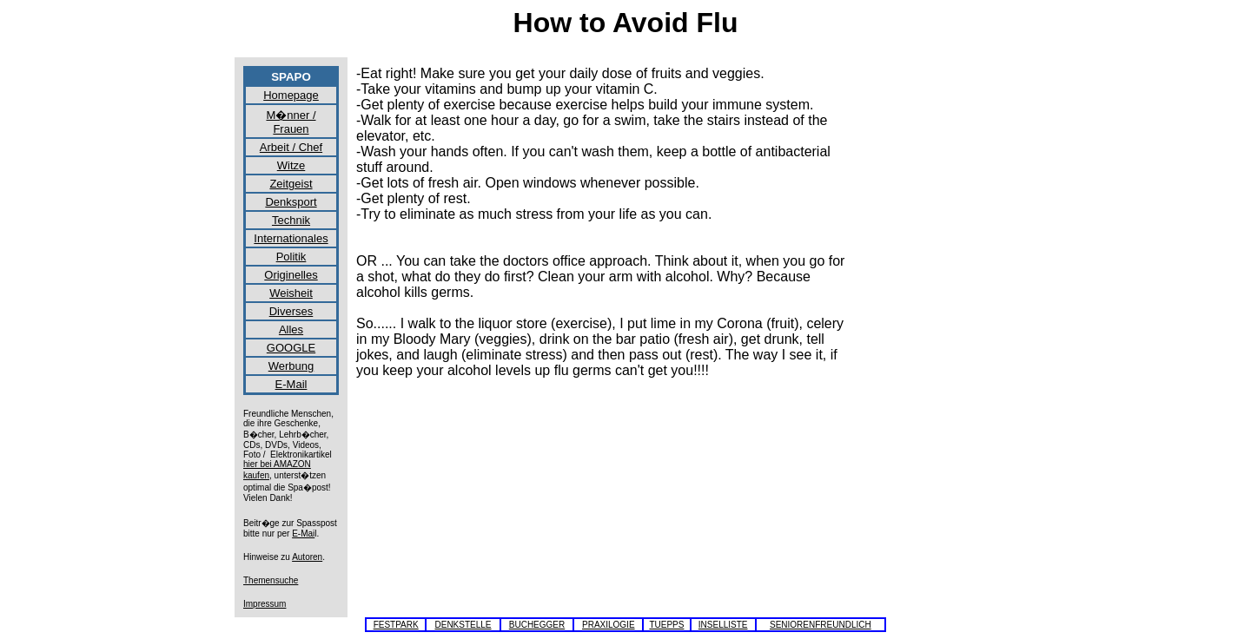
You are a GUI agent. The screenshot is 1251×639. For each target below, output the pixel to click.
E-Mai (303, 533)
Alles (291, 329)
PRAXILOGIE (608, 624)
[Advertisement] (938, 326)
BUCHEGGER (537, 624)
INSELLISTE (723, 624)
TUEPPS (666, 624)
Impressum (264, 604)
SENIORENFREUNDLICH (820, 624)
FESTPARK (396, 624)
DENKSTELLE (462, 624)
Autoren (307, 557)
